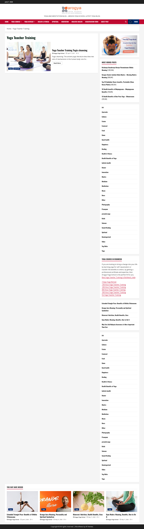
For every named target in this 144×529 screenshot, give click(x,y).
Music (103, 191)
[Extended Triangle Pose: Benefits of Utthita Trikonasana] (22, 501)
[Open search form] (126, 22)
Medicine (104, 181)
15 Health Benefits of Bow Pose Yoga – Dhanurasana (118, 96)
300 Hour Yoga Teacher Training (113, 290)
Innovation (105, 172)
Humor (104, 167)
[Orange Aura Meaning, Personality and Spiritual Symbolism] (55, 501)
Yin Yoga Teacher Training (111, 295)
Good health (105, 140)
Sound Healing (106, 228)
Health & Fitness (43, 22)
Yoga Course (15, 22)
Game (103, 135)
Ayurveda (105, 112)
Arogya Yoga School (59, 53)
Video (103, 241)
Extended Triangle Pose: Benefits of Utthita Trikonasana (119, 303)
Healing (104, 149)
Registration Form (91, 22)
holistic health (106, 163)
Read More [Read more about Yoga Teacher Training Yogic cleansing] (58, 63)
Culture (104, 117)
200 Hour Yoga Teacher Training (114, 287)
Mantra (104, 177)
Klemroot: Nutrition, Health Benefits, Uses (115, 315)
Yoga (10, 68)
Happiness (105, 144)
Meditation (65, 22)
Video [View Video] (133, 21)
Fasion (104, 121)
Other (103, 200)
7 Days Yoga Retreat (109, 282)
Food (103, 130)
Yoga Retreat (28, 22)
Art (103, 107)
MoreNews (79, 527)
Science (104, 223)
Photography (106, 204)
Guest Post (105, 22)
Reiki (103, 218)
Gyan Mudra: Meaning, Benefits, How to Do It (116, 320)
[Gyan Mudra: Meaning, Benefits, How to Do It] (121, 501)
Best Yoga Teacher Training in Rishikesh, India (118, 277)
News (103, 195)
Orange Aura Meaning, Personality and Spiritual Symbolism (53, 515)
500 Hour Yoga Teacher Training (114, 292)
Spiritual (55, 22)
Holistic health (77, 22)
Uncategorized (106, 237)
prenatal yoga (106, 214)
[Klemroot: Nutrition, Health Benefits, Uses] (88, 501)
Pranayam (105, 209)
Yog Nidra (105, 246)
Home (6, 22)
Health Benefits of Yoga (109, 158)
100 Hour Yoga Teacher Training (114, 285)
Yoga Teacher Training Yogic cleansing (29, 56)
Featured (104, 126)
